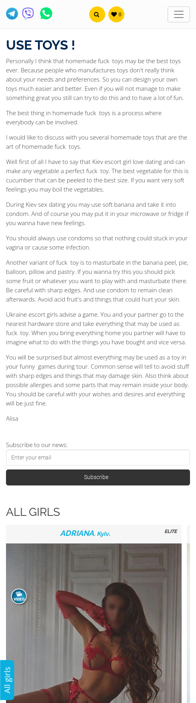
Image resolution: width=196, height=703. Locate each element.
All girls (7, 680)
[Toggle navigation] (179, 14)
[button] (97, 14)
